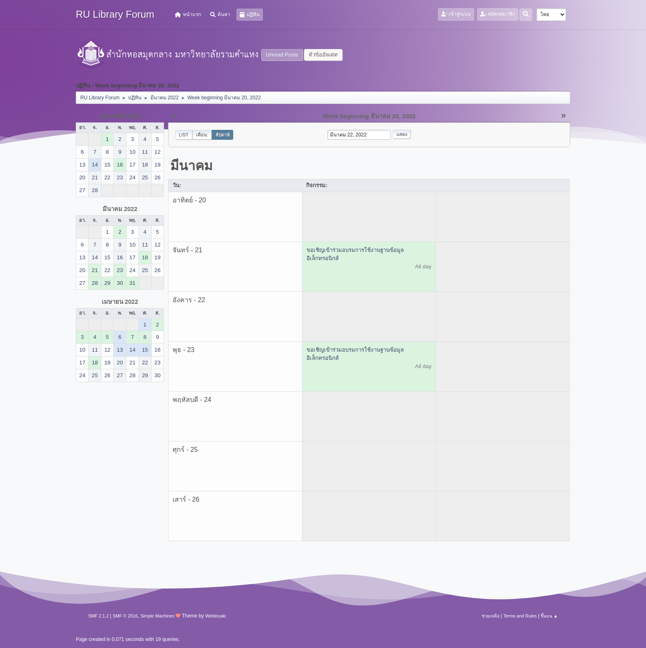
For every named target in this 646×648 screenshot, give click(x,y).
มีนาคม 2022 (120, 209)
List (184, 134)
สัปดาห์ (222, 134)
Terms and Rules (520, 615)
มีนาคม (191, 165)
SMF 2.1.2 (98, 615)
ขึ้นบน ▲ (549, 615)
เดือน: (202, 134)
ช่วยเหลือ (490, 615)
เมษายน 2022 (120, 301)
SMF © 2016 (125, 615)
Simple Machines (157, 615)
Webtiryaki (215, 615)
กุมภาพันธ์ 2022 (120, 116)
